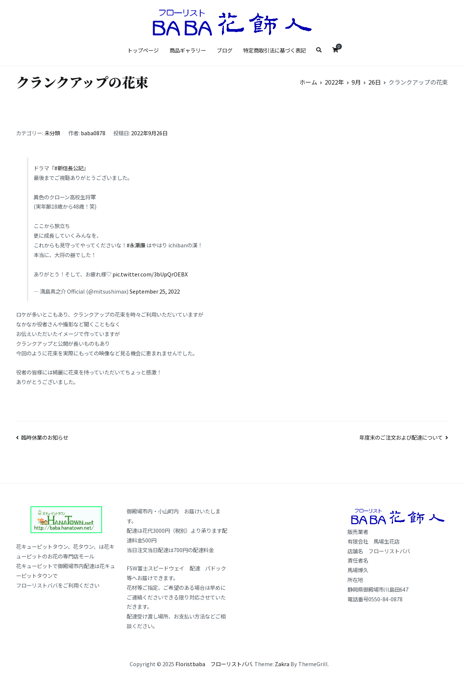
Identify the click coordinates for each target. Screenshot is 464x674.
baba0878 (93, 133)
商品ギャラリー (187, 50)
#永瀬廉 (136, 245)
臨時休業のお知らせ (44, 437)
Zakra (282, 664)
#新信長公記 (68, 168)
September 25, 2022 (155, 291)
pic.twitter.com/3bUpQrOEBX (150, 274)
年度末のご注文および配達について (401, 437)
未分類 (52, 133)
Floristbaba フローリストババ (213, 664)
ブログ (224, 50)
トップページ (143, 50)
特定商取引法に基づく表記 (274, 50)
